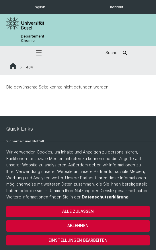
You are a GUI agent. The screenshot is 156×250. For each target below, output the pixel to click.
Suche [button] (117, 53)
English (39, 7)
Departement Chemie (32, 38)
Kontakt (116, 7)
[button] (39, 53)
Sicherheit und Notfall (25, 141)
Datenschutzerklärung (105, 196)
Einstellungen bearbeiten (78, 240)
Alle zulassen (78, 211)
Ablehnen (78, 225)
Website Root (13, 66)
